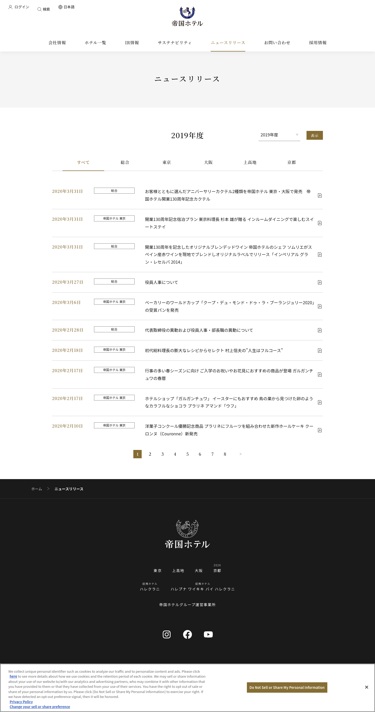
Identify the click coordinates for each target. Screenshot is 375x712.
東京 (166, 162)
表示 (314, 135)
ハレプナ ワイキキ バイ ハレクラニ (203, 589)
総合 (125, 162)
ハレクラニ (150, 589)
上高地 (250, 162)
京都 (291, 162)
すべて (83, 162)
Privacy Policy (21, 701)
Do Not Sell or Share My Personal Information (286, 687)
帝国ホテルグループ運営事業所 (187, 604)
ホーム (36, 488)
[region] (187, 688)
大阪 (208, 162)
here (13, 676)
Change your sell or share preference (40, 706)
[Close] (366, 687)
